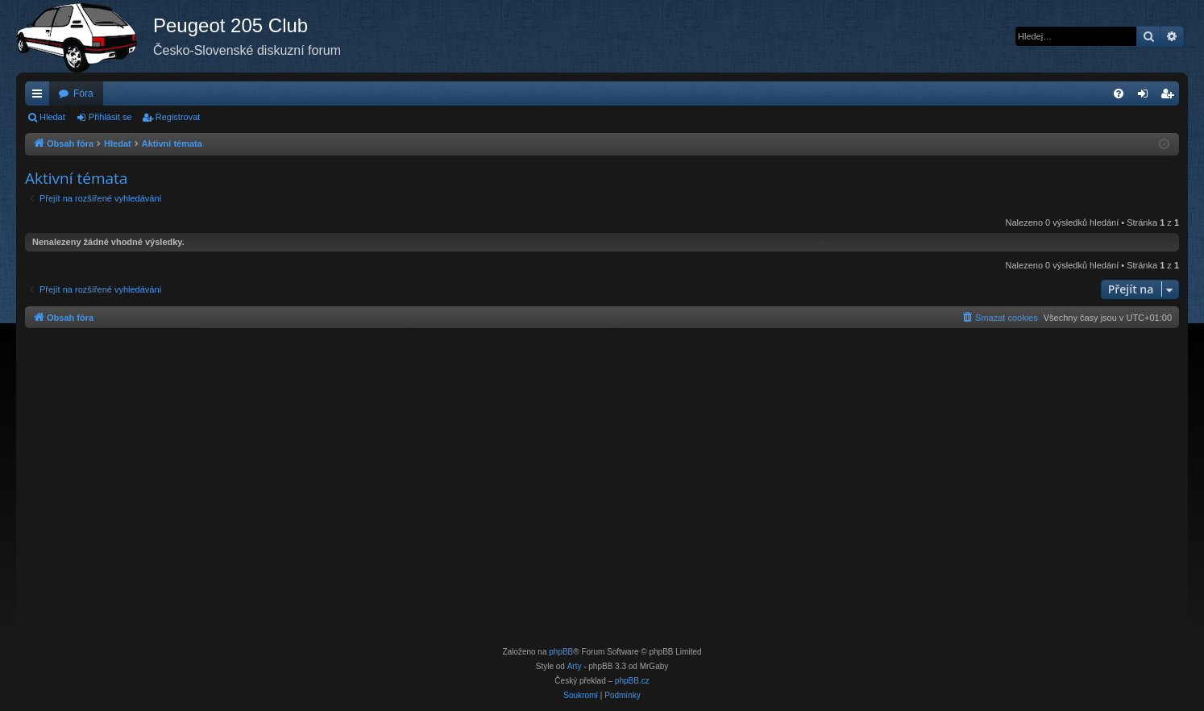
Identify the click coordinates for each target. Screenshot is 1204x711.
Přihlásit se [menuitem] (1146, 97)
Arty (574, 666)
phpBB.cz (632, 680)
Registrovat (178, 117)
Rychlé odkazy (40, 97)
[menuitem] (1118, 93)
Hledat (52, 117)
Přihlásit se (110, 117)
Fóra (83, 93)
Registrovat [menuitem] (1170, 97)
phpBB (561, 651)
